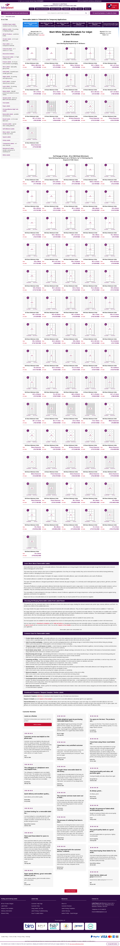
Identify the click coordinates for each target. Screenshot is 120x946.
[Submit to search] (86, 13)
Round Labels (10, 119)
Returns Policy (5, 913)
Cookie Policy (4, 936)
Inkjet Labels (10, 77)
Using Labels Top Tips (37, 908)
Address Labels (10, 30)
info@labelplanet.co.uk (101, 911)
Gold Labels (10, 72)
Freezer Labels (10, 62)
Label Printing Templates (68, 908)
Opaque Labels (10, 98)
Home (31, 9)
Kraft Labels (9, 82)
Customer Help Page (36, 903)
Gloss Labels (10, 67)
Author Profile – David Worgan (70, 913)
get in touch (29, 625)
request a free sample (64, 625)
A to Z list (4, 19)
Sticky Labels (6, 140)
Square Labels (7, 137)
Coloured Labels (9, 49)
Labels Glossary (66, 911)
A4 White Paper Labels (10, 25)
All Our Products (11, 34)
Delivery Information (6, 911)
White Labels (6, 155)
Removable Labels (10, 16)
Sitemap (28, 936)
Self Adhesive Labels (8, 129)
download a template (43, 623)
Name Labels (11, 92)
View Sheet (41, 35)
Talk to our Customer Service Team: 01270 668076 (89, 1)
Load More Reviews (70, 891)
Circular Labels (10, 39)
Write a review (38, 724)
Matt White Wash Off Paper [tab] (62, 24)
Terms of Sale (12, 936)
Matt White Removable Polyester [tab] (94, 24)
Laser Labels (10, 87)
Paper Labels (6, 106)
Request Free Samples (7, 908)
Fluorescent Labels (11, 57)
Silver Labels (9, 132)
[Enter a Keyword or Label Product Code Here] (60, 13)
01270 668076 (102, 909)
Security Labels (9, 124)
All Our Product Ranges (7, 903)
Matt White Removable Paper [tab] (30, 24)
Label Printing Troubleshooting (39, 911)
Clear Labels (8, 44)
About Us (64, 903)
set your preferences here (77, 944)
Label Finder (4, 906)
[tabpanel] (71, 294)
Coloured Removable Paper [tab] (110, 24)
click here (40, 696)
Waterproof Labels (9, 150)
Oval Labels (6, 102)
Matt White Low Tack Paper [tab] (46, 24)
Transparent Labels (10, 144)
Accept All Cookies (112, 944)
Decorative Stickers (8, 53)
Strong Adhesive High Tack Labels (10, 110)
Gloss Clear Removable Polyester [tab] (78, 24)
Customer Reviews (67, 906)
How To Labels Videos (37, 913)
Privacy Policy (21, 936)
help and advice (58, 623)
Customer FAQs (35, 906)
